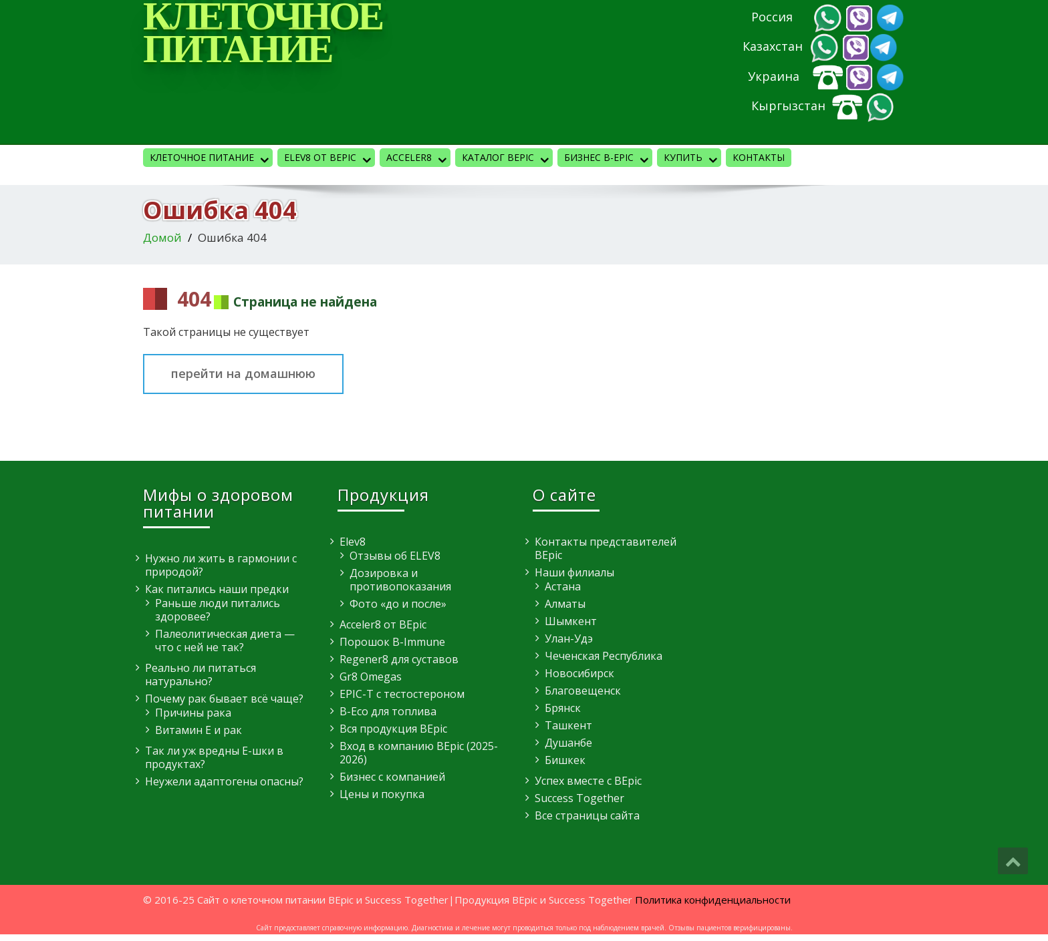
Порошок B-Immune (392, 641)
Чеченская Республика (603, 655)
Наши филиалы (574, 572)
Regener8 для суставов (399, 659)
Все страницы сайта (587, 815)
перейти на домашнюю (243, 373)
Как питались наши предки (217, 589)
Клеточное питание (211, 159)
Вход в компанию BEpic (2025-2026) (419, 753)
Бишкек (565, 760)
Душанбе (568, 742)
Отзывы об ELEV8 (395, 555)
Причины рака (193, 712)
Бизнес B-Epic (608, 159)
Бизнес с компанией (392, 776)
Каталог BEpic (507, 159)
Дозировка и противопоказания (400, 580)
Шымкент (571, 621)
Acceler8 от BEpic (383, 624)
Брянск (563, 708)
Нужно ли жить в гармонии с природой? (221, 565)
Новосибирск (579, 673)
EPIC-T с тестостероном (402, 694)
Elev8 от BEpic (329, 159)
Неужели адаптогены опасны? (224, 781)
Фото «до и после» (398, 603)
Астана (563, 586)
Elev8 (353, 541)
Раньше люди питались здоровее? (217, 610)
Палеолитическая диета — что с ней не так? (225, 640)
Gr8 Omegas (371, 676)
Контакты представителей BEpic (605, 548)
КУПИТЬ (692, 159)
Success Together (579, 798)
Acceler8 (418, 159)
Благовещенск (583, 690)
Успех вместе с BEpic (588, 780)
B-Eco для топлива (388, 711)
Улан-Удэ (569, 638)
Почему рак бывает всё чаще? (224, 698)
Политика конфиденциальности (713, 899)
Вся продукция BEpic (393, 728)
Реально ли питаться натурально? (200, 675)
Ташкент (568, 725)
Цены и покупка (382, 794)
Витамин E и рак (198, 730)
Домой (162, 237)
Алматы (565, 603)
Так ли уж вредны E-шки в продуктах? (214, 757)
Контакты (759, 157)
